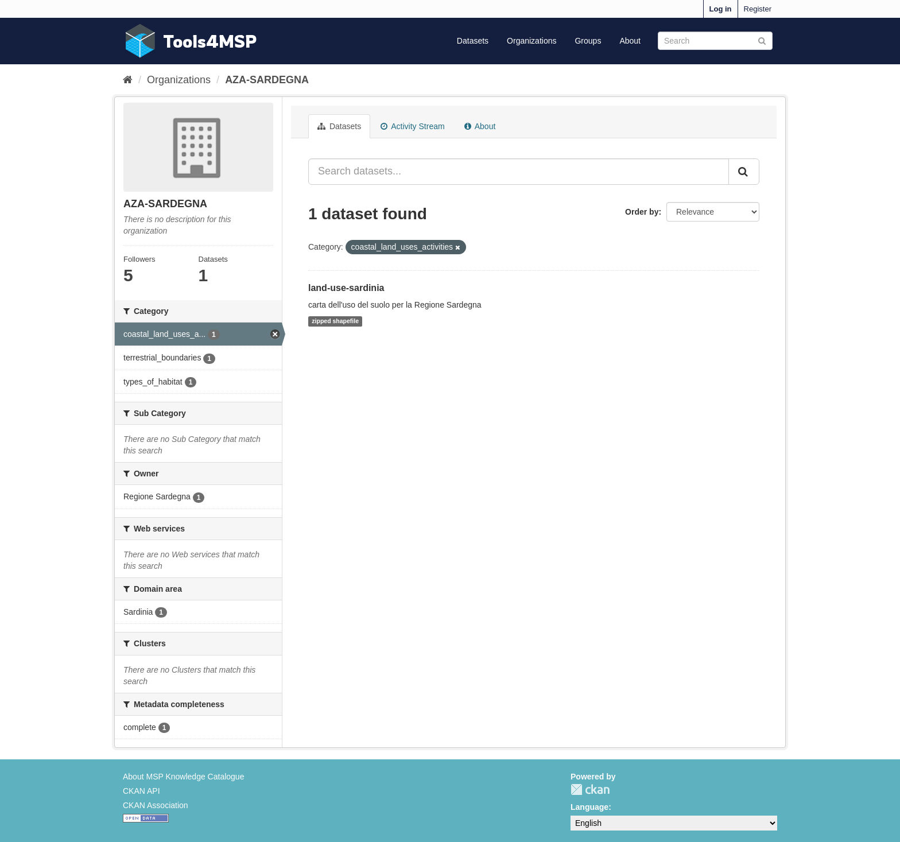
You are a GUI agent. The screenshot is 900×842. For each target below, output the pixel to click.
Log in (720, 9)
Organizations (531, 40)
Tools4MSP (210, 41)
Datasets (472, 40)
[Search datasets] (715, 41)
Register (757, 9)
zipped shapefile (335, 321)
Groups (588, 40)
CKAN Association (155, 805)
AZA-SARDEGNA (267, 80)
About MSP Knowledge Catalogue (183, 776)
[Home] (128, 80)
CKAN (590, 789)
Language (589, 807)
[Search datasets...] (518, 171)
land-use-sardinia (346, 288)
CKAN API (141, 791)
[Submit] (762, 40)
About (630, 40)
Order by (641, 211)
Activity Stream (412, 126)
